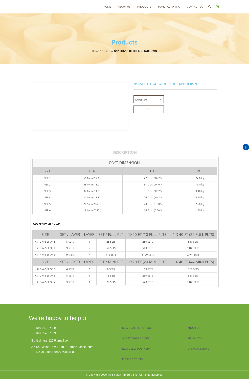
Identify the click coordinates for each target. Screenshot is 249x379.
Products (144, 6)
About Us (124, 6)
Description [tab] (124, 152)
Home (107, 6)
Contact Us (195, 6)
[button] (209, 6)
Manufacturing (169, 6)
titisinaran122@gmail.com (53, 340)
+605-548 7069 (46, 333)
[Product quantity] (148, 109)
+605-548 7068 (46, 328)
